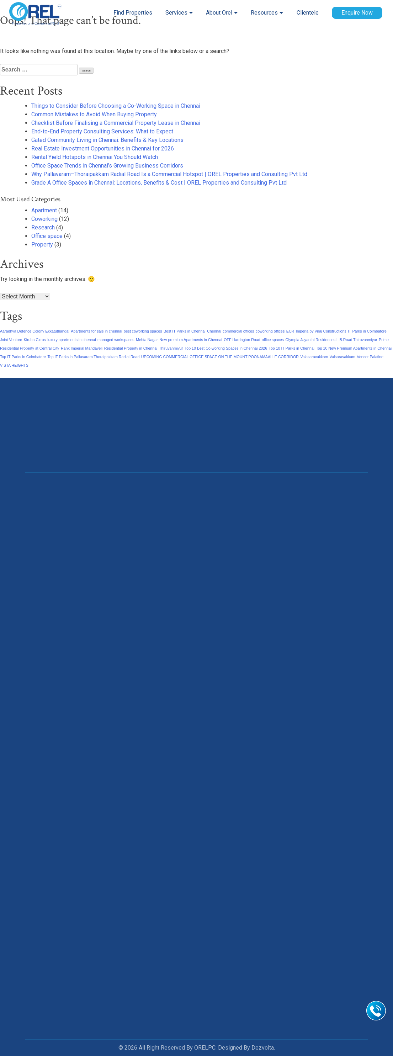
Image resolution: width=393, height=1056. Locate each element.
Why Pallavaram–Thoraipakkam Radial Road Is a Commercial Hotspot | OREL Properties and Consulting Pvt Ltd (169, 174)
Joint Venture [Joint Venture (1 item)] (11, 340)
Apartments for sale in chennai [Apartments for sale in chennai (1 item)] (96, 331)
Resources (264, 12)
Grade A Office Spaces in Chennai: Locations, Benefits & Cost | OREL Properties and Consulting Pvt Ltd (159, 182)
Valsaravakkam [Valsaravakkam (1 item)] (342, 357)
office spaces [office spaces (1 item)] (273, 340)
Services (176, 12)
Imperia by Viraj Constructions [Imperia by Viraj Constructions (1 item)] (321, 331)
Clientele (308, 12)
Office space (47, 236)
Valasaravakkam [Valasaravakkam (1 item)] (314, 357)
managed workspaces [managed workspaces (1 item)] (115, 340)
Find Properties (132, 12)
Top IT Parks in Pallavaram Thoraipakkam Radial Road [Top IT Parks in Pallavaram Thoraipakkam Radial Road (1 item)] (93, 357)
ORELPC (205, 1047)
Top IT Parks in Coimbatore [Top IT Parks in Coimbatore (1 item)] (23, 357)
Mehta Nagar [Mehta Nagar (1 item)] (147, 340)
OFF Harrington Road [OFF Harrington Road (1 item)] (242, 340)
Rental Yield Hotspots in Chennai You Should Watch (94, 157)
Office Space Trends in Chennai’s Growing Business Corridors (107, 165)
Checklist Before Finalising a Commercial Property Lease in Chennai (115, 123)
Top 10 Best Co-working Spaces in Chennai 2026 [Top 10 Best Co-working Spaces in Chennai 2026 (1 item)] (226, 348)
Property (42, 244)
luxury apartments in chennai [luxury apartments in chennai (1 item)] (71, 340)
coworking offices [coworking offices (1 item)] (270, 331)
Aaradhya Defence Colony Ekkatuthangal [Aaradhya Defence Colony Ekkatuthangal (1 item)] (34, 331)
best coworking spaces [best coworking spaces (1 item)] (143, 331)
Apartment (44, 210)
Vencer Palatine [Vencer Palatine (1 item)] (370, 357)
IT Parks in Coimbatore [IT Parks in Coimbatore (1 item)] (367, 331)
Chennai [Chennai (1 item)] (214, 331)
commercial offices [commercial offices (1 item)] (238, 331)
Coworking (44, 219)
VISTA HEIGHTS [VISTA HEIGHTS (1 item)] (14, 365)
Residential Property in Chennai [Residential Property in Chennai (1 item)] (131, 348)
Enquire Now (357, 12)
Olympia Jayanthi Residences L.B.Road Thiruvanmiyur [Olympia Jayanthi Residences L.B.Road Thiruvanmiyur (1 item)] (331, 340)
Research (43, 227)
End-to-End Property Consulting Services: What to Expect (102, 131)
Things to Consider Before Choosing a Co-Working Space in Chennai (115, 105)
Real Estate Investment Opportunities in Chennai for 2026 (102, 148)
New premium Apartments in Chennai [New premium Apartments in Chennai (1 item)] (190, 340)
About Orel (219, 12)
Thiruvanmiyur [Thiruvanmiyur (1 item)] (171, 348)
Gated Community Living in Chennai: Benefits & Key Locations (107, 140)
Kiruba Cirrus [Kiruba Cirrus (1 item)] (35, 340)
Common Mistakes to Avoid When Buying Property (94, 114)
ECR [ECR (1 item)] (290, 331)
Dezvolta (262, 1047)
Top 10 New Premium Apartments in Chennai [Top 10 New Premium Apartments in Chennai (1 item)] (354, 348)
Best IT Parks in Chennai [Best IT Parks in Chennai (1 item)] (185, 331)
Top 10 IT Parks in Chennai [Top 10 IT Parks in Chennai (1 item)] (291, 348)
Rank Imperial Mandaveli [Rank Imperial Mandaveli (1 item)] (81, 348)
